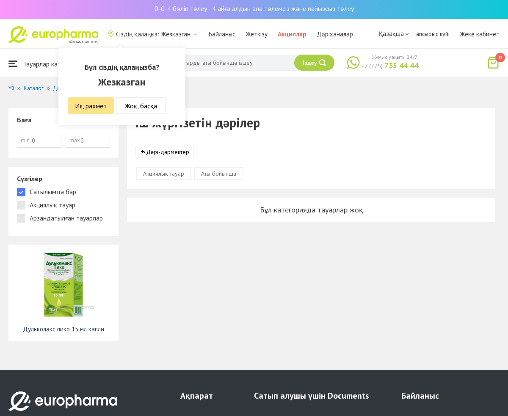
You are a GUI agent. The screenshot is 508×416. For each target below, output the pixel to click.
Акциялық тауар (163, 173)
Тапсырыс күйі (431, 34)
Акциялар (292, 34)
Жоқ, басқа (141, 106)
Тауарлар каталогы (43, 63)
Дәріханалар (335, 34)
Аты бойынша (218, 173)
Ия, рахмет (91, 106)
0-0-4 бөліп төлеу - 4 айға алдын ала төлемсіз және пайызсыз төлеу (254, 8)
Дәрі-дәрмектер (167, 152)
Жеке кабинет (480, 34)
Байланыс (222, 34)
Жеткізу (257, 34)
